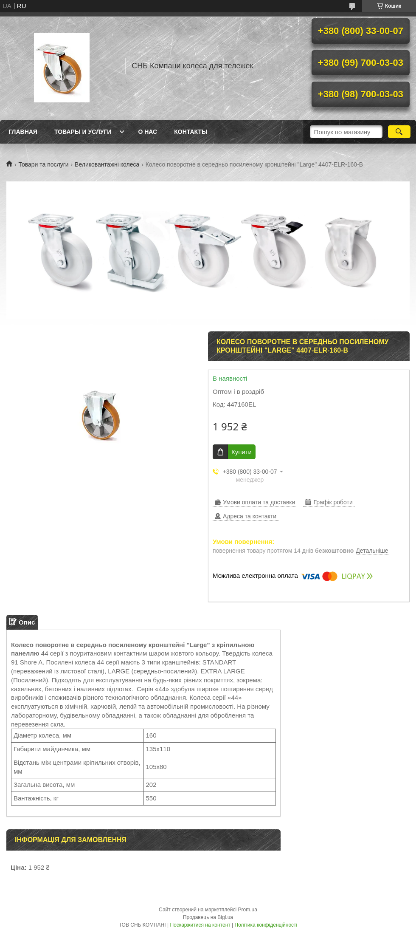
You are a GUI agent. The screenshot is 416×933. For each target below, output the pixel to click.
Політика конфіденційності (266, 925)
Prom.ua (247, 910)
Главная (22, 131)
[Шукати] (399, 131)
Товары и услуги (83, 131)
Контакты (190, 131)
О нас (147, 131)
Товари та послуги (43, 164)
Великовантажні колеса (107, 164)
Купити (241, 451)
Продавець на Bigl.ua (208, 917)
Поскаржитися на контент (200, 925)
